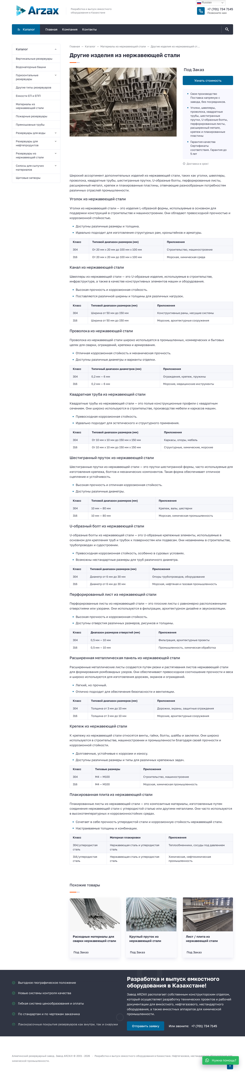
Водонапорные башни (31, 67)
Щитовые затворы (28, 177)
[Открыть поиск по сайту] (226, 29)
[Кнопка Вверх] (230, 1066)
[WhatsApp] (220, 1060)
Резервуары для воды (30, 133)
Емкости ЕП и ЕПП (28, 95)
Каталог (26, 29)
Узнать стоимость (208, 80)
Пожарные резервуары (31, 116)
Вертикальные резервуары (34, 58)
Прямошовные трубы (30, 124)
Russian (204, 3)
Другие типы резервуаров (33, 87)
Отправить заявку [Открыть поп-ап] (145, 1026)
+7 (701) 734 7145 (220, 9)
